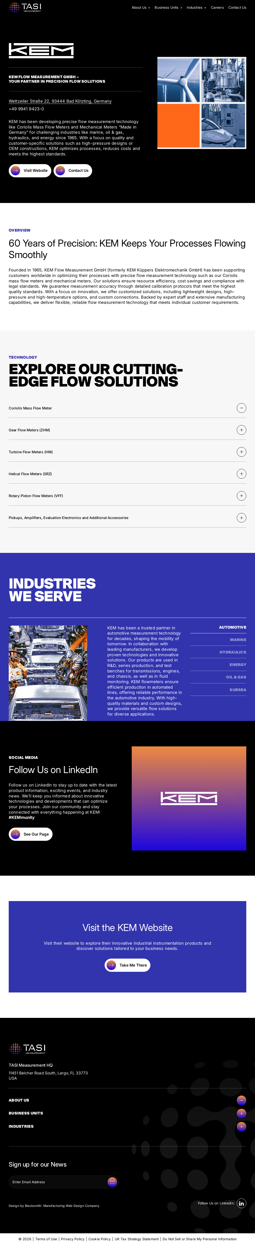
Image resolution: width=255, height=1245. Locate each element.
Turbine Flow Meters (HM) (127, 452)
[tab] (218, 629)
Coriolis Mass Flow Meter (127, 408)
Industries (127, 1126)
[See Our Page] (31, 834)
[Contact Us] (73, 170)
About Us (127, 1100)
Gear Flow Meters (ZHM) (127, 430)
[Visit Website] (30, 170)
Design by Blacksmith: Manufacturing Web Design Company (54, 1206)
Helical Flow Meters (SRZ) (127, 473)
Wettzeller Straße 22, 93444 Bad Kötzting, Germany (60, 101)
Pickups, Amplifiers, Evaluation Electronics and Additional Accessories (127, 518)
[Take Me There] (128, 965)
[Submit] (112, 1182)
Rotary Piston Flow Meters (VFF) (127, 496)
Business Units (127, 1113)
